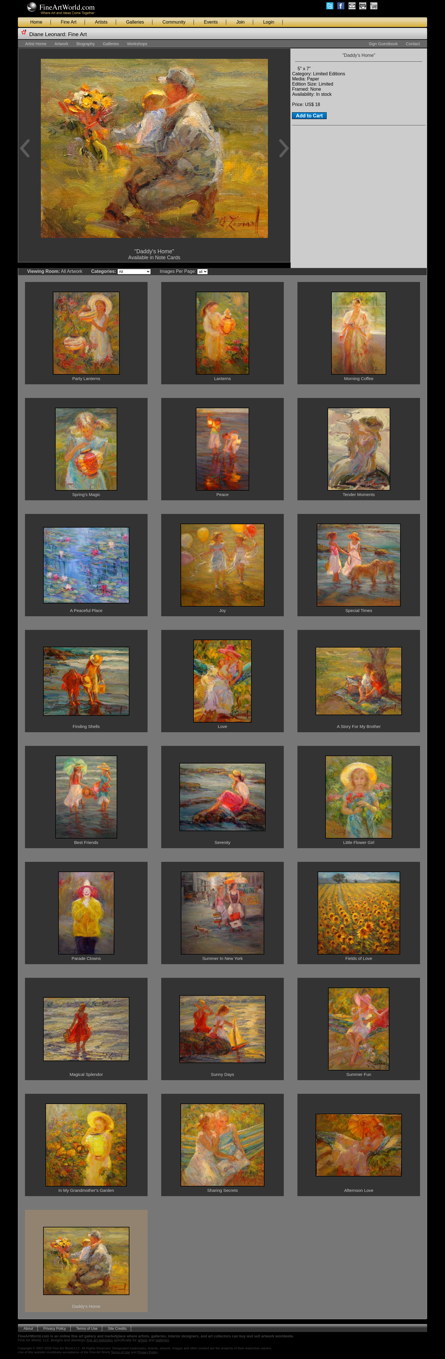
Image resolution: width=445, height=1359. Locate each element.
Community (173, 22)
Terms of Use (86, 1328)
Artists (101, 22)
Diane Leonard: (47, 34)
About (28, 1328)
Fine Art (68, 22)
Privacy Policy (54, 1328)
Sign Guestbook (383, 44)
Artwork (61, 44)
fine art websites (100, 1340)
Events (211, 22)
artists (142, 1340)
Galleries (135, 22)
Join (240, 22)
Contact (413, 44)
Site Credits (117, 1328)
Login (268, 22)
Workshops (137, 44)
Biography (85, 44)
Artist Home (35, 44)
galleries (162, 1340)
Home (36, 22)
